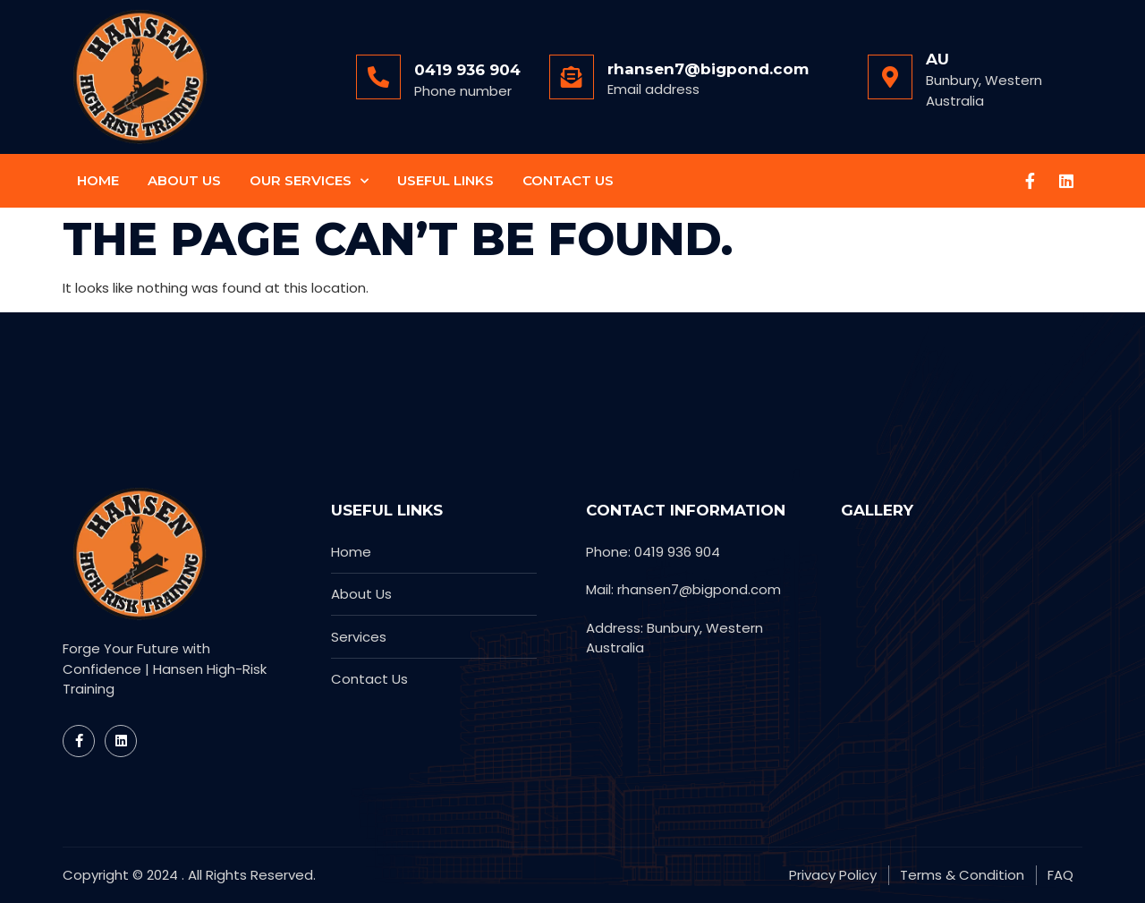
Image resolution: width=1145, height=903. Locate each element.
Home (98, 180)
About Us (184, 180)
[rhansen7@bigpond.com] (571, 77)
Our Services (309, 181)
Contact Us (568, 180)
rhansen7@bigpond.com (708, 69)
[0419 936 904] (378, 77)
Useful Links (445, 180)
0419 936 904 (467, 70)
